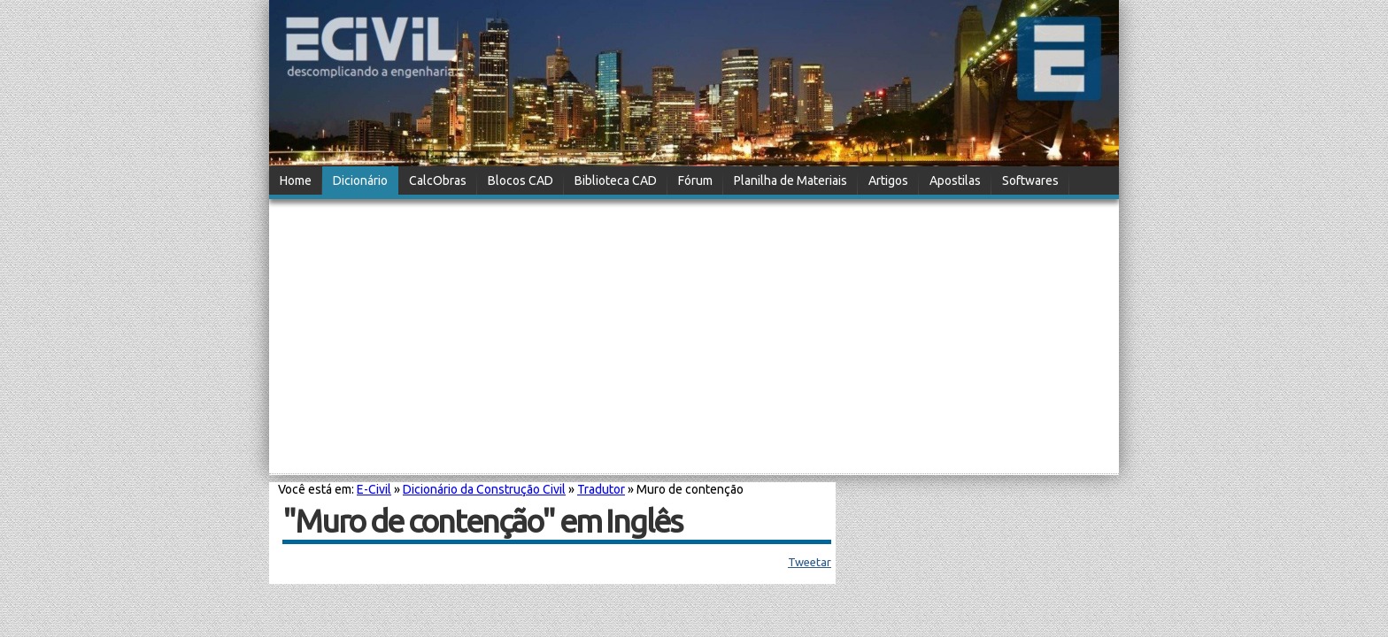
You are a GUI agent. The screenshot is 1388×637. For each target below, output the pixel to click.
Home (296, 180)
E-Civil (374, 489)
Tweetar (809, 562)
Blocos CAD (520, 180)
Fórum (695, 180)
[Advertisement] (694, 338)
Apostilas (955, 180)
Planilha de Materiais (790, 180)
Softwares (1030, 180)
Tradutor (601, 489)
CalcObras (438, 180)
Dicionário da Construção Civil (484, 489)
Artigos (888, 180)
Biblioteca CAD (615, 180)
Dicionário (360, 180)
